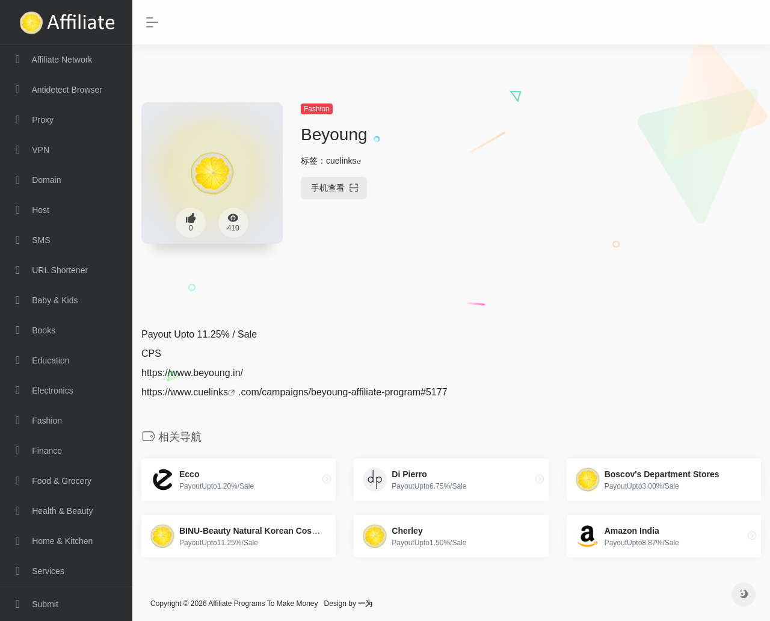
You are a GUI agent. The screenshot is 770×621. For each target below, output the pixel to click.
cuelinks (341, 160)
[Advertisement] (664, 177)
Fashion (317, 109)
